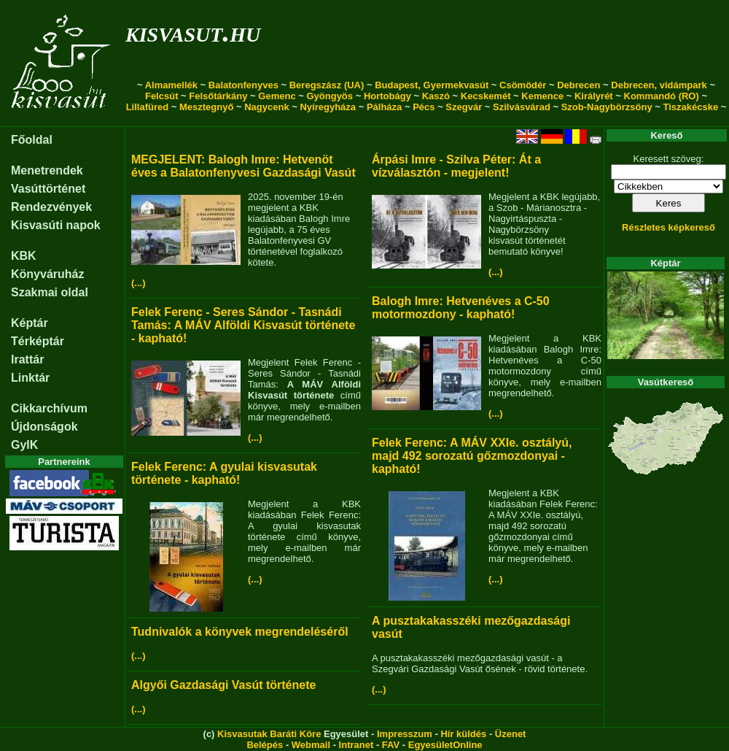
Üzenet (510, 733)
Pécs (423, 106)
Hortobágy (387, 95)
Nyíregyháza (328, 106)
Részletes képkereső (668, 227)
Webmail (311, 744)
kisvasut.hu (192, 31)
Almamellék (171, 85)
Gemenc (276, 95)
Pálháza (384, 106)
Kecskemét (486, 95)
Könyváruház (47, 274)
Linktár (30, 377)
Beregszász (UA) (326, 85)
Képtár (29, 323)
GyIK (24, 445)
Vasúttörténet (48, 188)
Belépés (264, 744)
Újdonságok (44, 426)
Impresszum (404, 733)
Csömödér (522, 85)
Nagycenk (266, 106)
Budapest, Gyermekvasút (431, 85)
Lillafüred (147, 106)
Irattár (27, 359)
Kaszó (436, 95)
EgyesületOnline (445, 744)
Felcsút (162, 95)
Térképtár (37, 341)
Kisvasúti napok (56, 225)
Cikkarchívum (49, 408)
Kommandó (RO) (661, 95)
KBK (23, 256)
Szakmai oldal (49, 292)
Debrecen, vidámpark (659, 85)
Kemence (542, 95)
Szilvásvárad (521, 106)
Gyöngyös (329, 95)
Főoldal (31, 140)
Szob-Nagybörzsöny (606, 106)
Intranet (356, 744)
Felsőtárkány (218, 95)
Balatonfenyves (243, 85)
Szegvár (463, 106)
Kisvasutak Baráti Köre (269, 733)
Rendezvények (51, 207)
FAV (390, 744)
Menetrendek (47, 170)
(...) (138, 282)
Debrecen (578, 85)
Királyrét (593, 95)
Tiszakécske (690, 106)
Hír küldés (463, 733)
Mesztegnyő (206, 106)
